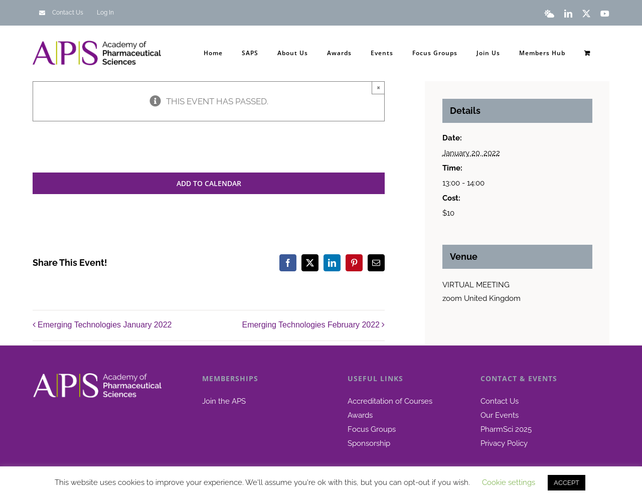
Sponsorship (369, 443)
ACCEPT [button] (566, 482)
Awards (360, 415)
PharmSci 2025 (506, 429)
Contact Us (499, 401)
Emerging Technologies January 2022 (105, 324)
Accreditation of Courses (390, 401)
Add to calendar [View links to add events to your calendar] (209, 183)
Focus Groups (372, 429)
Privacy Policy (504, 443)
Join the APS (224, 401)
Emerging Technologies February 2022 (311, 324)
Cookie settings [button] (508, 482)
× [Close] (378, 87)
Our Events (499, 415)
